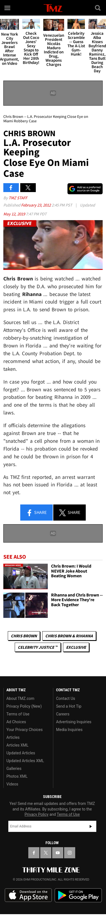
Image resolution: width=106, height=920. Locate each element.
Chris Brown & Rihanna (69, 635)
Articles (13, 737)
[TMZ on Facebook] (33, 852)
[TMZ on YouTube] (57, 852)
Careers (62, 714)
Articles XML (17, 745)
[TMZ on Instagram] (69, 852)
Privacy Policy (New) (24, 706)
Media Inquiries (69, 729)
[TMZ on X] (45, 852)
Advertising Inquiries (73, 722)
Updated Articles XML (25, 761)
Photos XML (16, 776)
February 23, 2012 (36, 205)
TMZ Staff (18, 197)
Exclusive (76, 647)
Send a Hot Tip (68, 706)
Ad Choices (16, 722)
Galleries (13, 768)
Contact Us (65, 698)
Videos (12, 784)
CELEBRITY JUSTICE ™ (37, 647)
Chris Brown (24, 635)
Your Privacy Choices (24, 729)
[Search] (98, 8)
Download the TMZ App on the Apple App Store (28, 895)
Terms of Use (17, 714)
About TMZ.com (20, 698)
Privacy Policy (37, 814)
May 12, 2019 (14, 214)
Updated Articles (20, 753)
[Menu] (8, 8)
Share (36, 512)
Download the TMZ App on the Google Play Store (78, 895)
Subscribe (90, 826)
